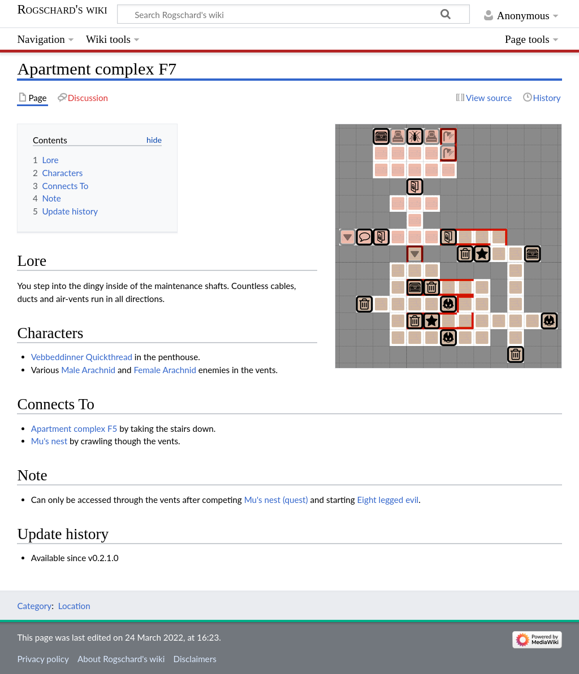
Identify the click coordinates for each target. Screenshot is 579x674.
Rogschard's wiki (62, 10)
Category (34, 606)
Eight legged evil (388, 499)
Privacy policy (42, 659)
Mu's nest (49, 441)
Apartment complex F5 (74, 428)
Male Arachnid (88, 370)
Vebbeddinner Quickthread (81, 357)
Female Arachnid (164, 370)
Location (74, 606)
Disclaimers (194, 659)
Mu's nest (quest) (276, 499)
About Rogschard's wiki (121, 659)
